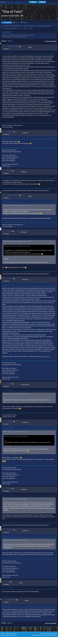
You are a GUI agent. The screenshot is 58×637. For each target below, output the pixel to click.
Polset (9, 170)
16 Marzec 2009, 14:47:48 (7, 587)
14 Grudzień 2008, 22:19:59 (8, 389)
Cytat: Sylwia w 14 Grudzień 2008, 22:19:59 (15, 431)
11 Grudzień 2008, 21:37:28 (8, 137)
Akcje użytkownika (50, 41)
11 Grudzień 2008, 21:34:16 (8, 52)
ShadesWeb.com (13, 635)
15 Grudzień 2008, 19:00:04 (8, 494)
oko (8, 582)
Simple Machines (13, 633)
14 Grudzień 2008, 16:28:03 (8, 284)
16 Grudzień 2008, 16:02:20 (8, 535)
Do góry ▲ (55, 633)
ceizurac (10, 132)
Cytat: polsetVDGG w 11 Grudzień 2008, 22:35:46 (17, 205)
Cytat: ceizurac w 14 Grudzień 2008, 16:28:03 (16, 394)
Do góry (4, 623)
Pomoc (42, 633)
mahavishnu (11, 599)
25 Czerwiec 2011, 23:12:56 (8, 605)
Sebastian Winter (13, 46)
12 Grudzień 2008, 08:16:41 (8, 201)
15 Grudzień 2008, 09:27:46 (8, 427)
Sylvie (24, 28)
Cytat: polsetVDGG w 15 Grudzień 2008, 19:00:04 (17, 540)
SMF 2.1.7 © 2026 (5, 633)
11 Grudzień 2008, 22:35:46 (8, 176)
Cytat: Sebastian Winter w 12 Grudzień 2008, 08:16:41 (18, 241)
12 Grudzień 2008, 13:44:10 (8, 237)
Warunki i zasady (48, 633)
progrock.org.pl (46, 356)
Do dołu (4, 41)
